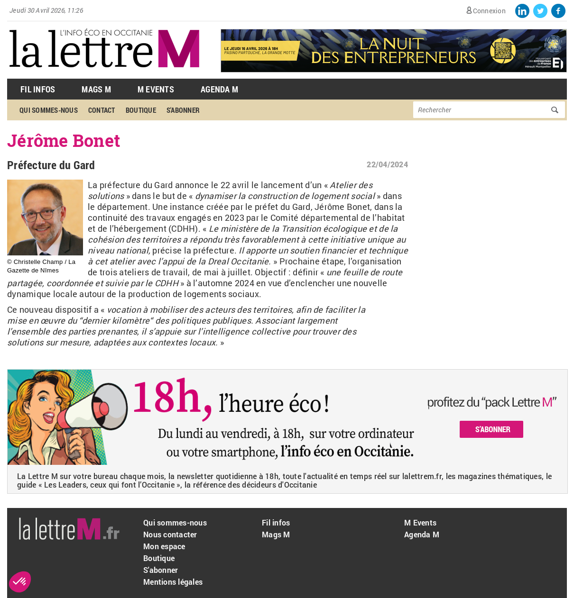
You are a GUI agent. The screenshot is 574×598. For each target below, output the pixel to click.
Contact (101, 110)
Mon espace (164, 546)
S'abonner (183, 110)
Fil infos (276, 522)
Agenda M (219, 89)
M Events (156, 89)
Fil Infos (37, 89)
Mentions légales (173, 582)
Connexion (489, 10)
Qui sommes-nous (48, 110)
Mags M (96, 89)
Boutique (141, 110)
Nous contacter (170, 534)
